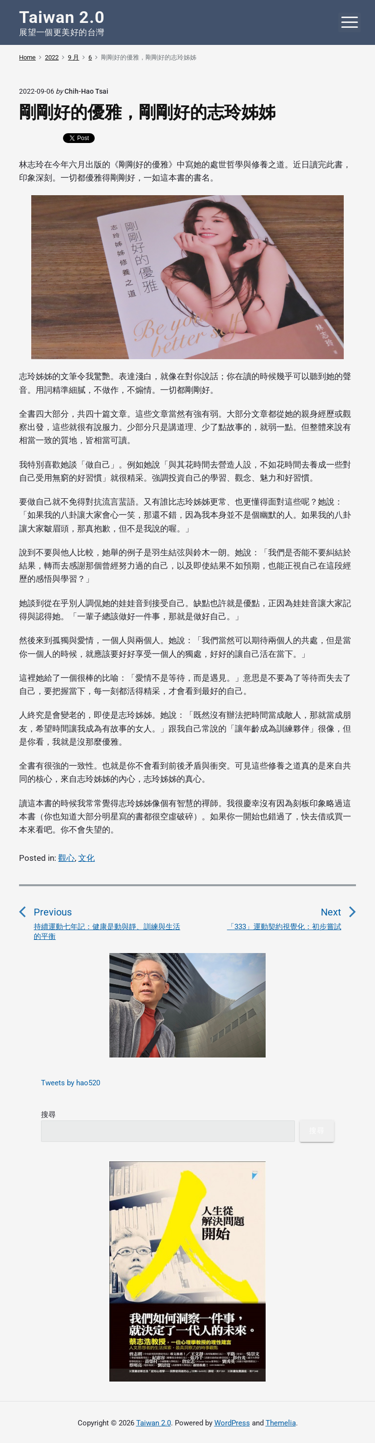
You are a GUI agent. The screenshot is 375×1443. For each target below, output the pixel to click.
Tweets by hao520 (70, 1082)
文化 (86, 858)
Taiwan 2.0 (153, 1423)
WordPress (232, 1423)
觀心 (66, 858)
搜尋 (48, 1114)
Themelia (281, 1423)
